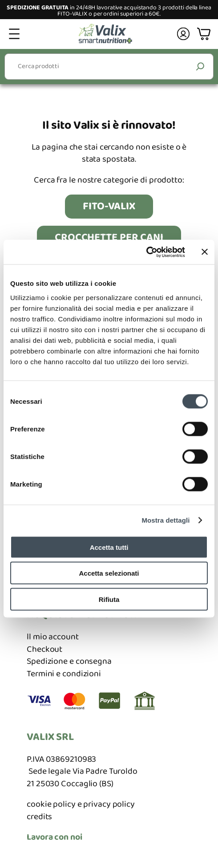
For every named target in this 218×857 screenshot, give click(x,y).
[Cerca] (200, 66)
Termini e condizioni (64, 674)
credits (39, 817)
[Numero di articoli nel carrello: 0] (205, 34)
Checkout (44, 649)
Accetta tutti (109, 547)
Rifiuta (109, 599)
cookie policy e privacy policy (81, 804)
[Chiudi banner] (205, 252)
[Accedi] (183, 34)
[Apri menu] (14, 34)
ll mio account (53, 637)
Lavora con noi (54, 837)
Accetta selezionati (109, 573)
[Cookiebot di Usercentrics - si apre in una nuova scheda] (146, 252)
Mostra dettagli (165, 520)
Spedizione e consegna (69, 661)
